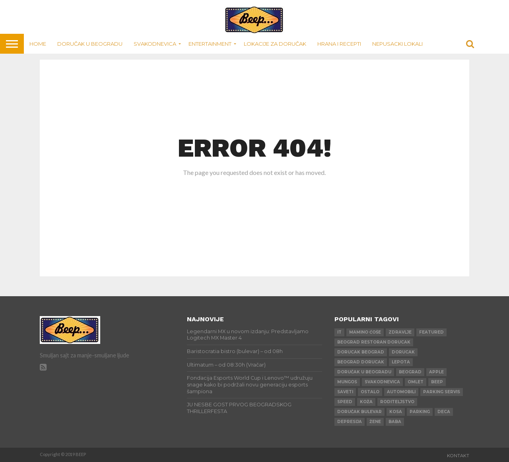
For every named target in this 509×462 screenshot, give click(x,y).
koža (366, 401)
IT (339, 332)
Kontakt (458, 455)
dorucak (403, 352)
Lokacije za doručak (275, 44)
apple (436, 372)
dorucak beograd (360, 352)
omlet (416, 381)
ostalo (370, 391)
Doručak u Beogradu (89, 44)
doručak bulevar (359, 411)
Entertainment (209, 44)
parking (420, 411)
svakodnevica (382, 381)
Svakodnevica (155, 44)
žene (375, 421)
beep (437, 381)
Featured (431, 332)
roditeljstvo (397, 401)
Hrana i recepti (339, 44)
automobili (401, 391)
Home (37, 44)
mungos (347, 381)
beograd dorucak (360, 362)
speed (344, 401)
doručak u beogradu (364, 372)
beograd (410, 372)
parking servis (441, 391)
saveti (345, 391)
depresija (349, 421)
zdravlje (400, 332)
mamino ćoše (365, 332)
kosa (395, 411)
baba (395, 421)
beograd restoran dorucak (373, 342)
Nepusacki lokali (397, 44)
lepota (401, 362)
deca (443, 411)
